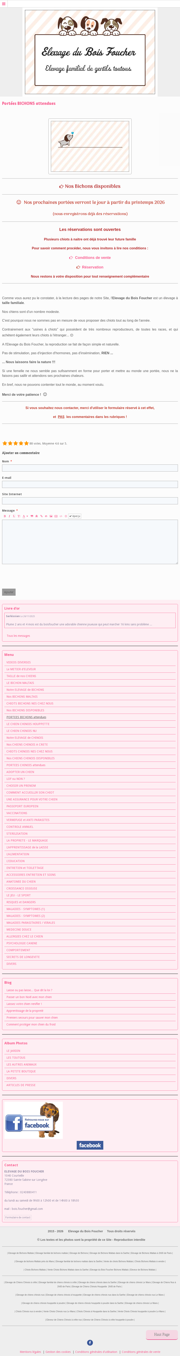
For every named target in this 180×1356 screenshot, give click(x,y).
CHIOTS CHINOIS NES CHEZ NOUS (29, 751)
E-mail (6, 477)
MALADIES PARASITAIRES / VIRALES (30, 922)
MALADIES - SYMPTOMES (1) (25, 909)
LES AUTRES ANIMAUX (21, 1064)
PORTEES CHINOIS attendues (25, 765)
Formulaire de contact (17, 1217)
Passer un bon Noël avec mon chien (29, 997)
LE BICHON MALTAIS (20, 683)
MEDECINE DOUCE (18, 929)
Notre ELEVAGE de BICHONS (25, 689)
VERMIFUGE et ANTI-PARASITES (27, 820)
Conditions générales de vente (141, 1352)
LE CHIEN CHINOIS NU (21, 731)
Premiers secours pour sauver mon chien (32, 1017)
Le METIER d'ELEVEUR (21, 669)
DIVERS (11, 963)
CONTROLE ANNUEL (19, 826)
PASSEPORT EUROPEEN (22, 806)
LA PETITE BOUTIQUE (21, 1071)
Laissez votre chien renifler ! (24, 1004)
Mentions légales (30, 1352)
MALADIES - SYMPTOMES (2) (25, 915)
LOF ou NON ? (15, 778)
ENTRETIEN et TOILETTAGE (25, 868)
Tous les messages (18, 635)
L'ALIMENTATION (17, 854)
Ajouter (9, 592)
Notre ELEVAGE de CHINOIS (24, 737)
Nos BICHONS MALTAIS (22, 696)
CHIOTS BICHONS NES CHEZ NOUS (29, 703)
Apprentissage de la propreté (24, 1010)
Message (8, 510)
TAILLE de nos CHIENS (21, 676)
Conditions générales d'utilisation (96, 1352)
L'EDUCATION (15, 861)
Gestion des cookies (58, 1352)
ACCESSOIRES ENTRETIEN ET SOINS (31, 874)
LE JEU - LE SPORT (18, 895)
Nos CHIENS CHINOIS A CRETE (27, 744)
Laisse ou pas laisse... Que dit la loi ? (29, 990)
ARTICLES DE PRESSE (21, 1085)
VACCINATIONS (16, 813)
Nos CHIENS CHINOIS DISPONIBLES (30, 758)
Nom (5, 461)
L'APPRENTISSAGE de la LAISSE (27, 847)
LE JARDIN (13, 1050)
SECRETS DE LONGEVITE (23, 957)
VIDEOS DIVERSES (18, 662)
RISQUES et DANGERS (21, 902)
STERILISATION (16, 833)
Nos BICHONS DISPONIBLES (25, 710)
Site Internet (12, 494)
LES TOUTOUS (15, 1057)
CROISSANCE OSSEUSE (21, 888)
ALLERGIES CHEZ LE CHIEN (24, 936)
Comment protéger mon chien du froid (30, 1024)
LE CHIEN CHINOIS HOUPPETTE (27, 724)
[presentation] (33, 576)
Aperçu (74, 516)
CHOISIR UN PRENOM (21, 785)
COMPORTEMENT (18, 950)
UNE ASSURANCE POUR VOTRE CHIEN (31, 799)
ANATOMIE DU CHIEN (21, 881)
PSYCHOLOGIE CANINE (21, 943)
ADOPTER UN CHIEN (20, 772)
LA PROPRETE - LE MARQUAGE (27, 840)
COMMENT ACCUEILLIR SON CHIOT (30, 792)
